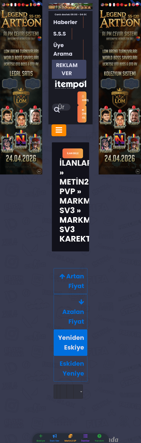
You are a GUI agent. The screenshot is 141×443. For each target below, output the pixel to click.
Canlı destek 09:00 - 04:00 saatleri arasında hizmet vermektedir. (76, 16)
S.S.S (59, 33)
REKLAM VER (67, 69)
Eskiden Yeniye (72, 368)
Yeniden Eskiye (71, 342)
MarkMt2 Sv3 (79, 205)
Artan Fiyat (71, 281)
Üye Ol (84, 114)
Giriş (84, 98)
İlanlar (75, 162)
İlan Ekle (73, 153)
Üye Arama (62, 49)
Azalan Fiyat (73, 312)
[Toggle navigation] (59, 130)
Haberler (65, 22)
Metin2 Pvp (74, 186)
